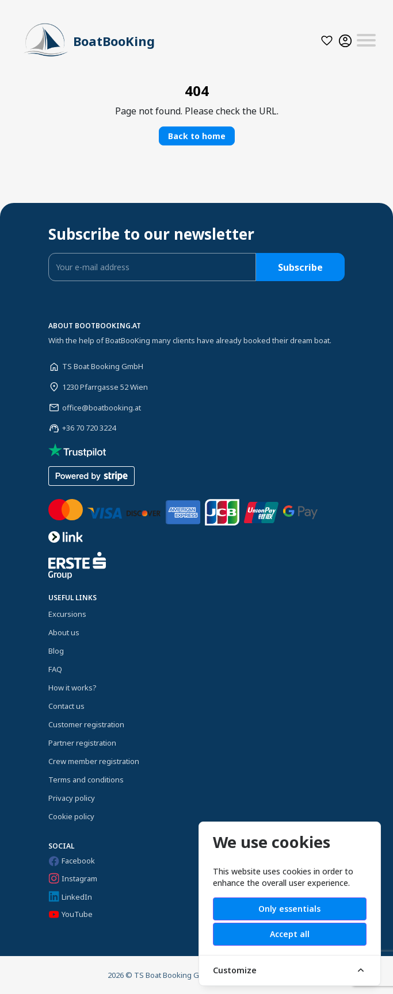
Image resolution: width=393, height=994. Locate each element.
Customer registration (86, 724)
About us (63, 632)
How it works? (72, 687)
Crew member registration (93, 761)
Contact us (66, 706)
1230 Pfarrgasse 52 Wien (105, 387)
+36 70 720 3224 (89, 428)
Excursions (67, 614)
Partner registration (82, 743)
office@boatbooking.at (101, 407)
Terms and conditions (86, 779)
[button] (327, 40)
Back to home (197, 136)
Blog (56, 651)
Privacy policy (71, 798)
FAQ (55, 669)
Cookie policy (71, 816)
